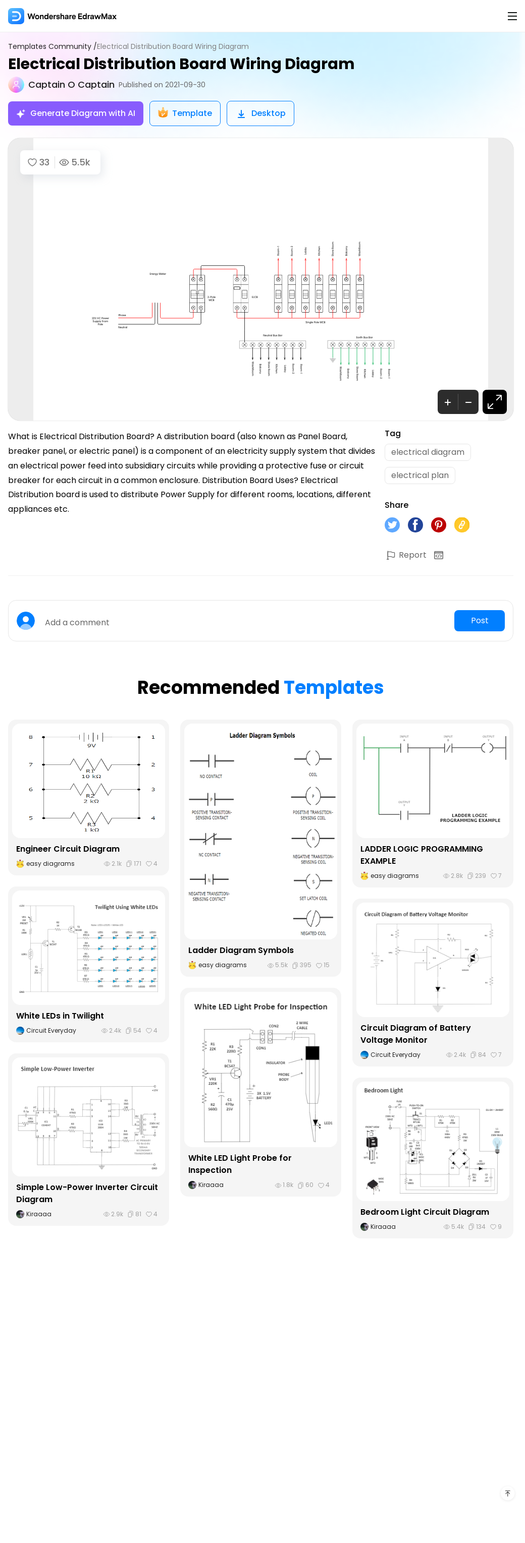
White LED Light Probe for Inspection (240, 1164)
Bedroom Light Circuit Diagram (424, 1212)
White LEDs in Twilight (60, 1016)
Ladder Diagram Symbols (241, 950)
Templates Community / (52, 46)
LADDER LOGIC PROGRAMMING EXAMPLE (421, 855)
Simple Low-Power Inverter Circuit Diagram (87, 1193)
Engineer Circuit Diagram (68, 849)
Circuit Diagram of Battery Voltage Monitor (415, 1034)
